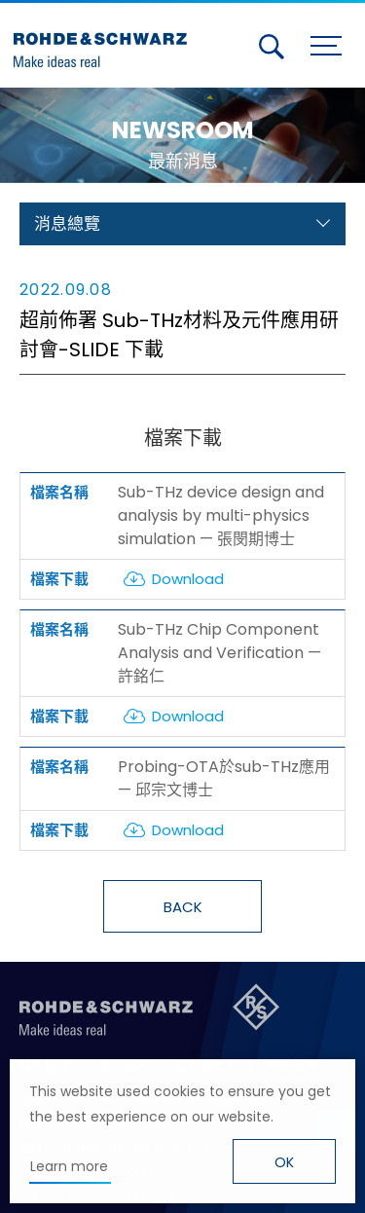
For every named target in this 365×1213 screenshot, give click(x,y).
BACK (183, 907)
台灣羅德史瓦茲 (105, 42)
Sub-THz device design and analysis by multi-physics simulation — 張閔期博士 (221, 515)
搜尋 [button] (271, 46)
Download (188, 579)
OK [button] (284, 1162)
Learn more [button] (69, 1166)
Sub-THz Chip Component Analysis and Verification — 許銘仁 (219, 652)
